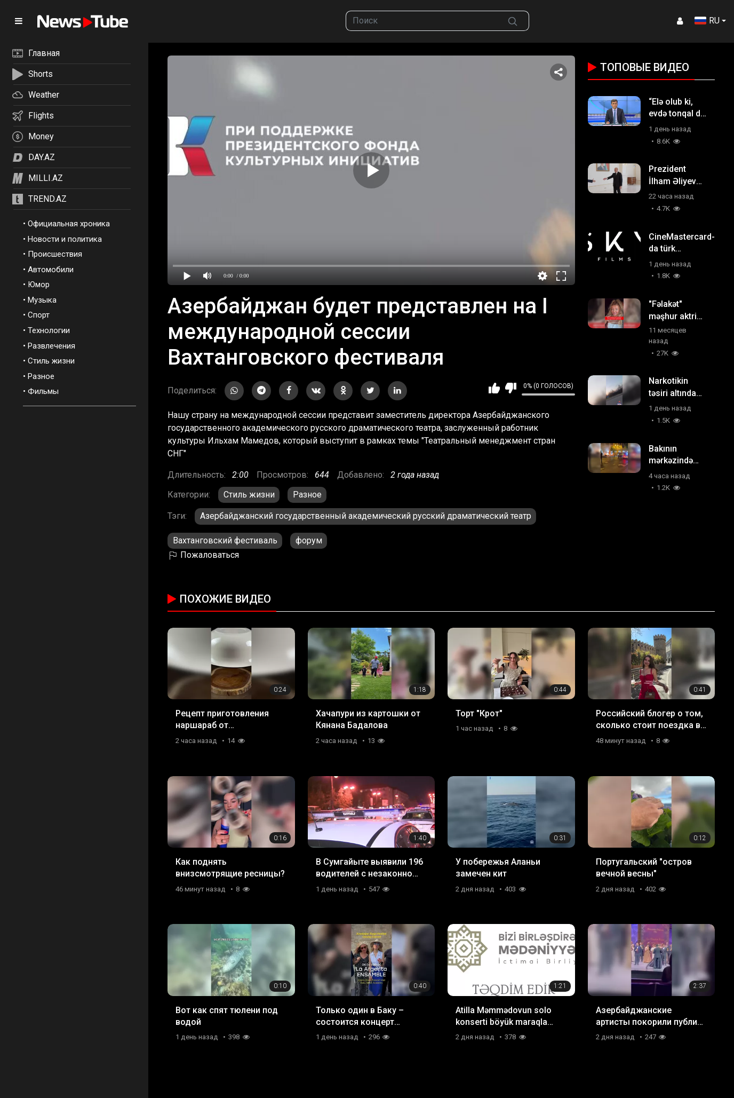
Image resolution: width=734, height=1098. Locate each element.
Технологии (49, 330)
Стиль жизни (51, 361)
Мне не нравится (510, 388)
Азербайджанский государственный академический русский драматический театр (365, 516)
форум (309, 540)
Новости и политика (65, 239)
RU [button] (707, 20)
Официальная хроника (69, 223)
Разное (41, 376)
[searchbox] (422, 21)
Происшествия (55, 254)
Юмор (39, 284)
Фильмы (43, 391)
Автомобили (51, 269)
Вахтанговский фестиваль (225, 540)
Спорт (39, 315)
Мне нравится (494, 388)
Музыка (42, 300)
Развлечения (51, 346)
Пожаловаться (203, 555)
